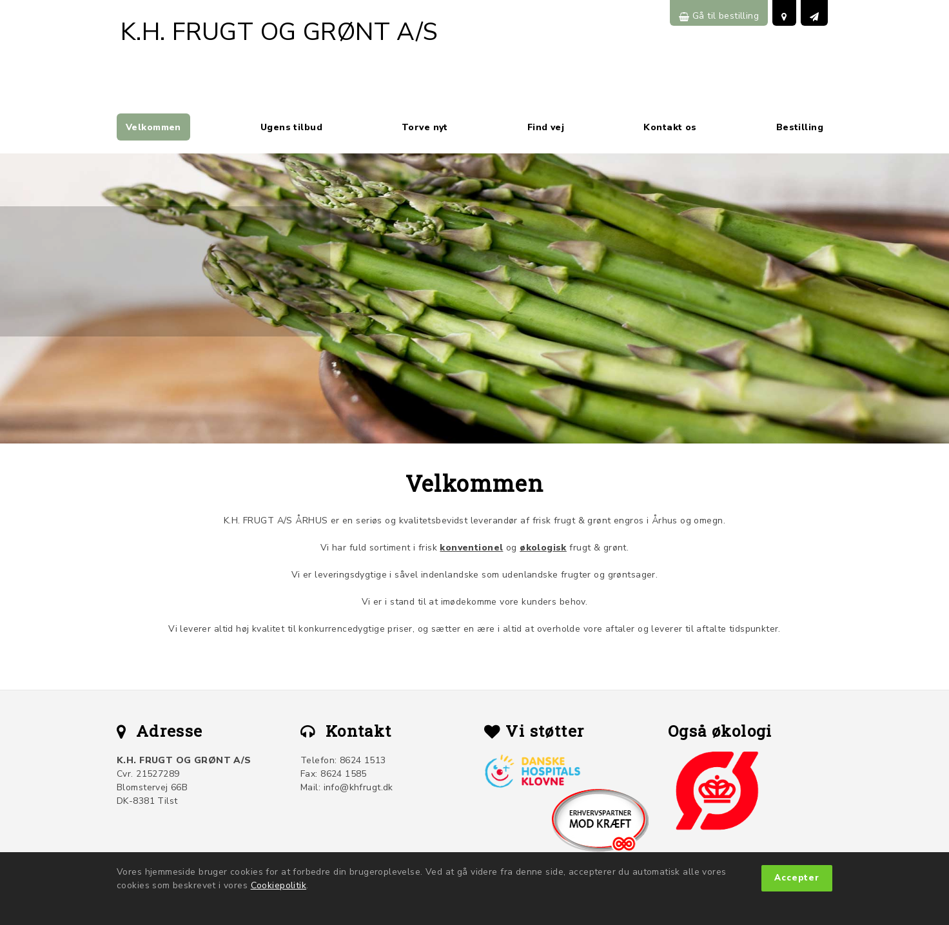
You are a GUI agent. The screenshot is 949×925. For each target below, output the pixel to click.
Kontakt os (669, 127)
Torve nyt (425, 127)
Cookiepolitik (278, 885)
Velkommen (153, 127)
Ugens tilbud (291, 127)
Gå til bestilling (719, 16)
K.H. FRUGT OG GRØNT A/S (279, 31)
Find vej (545, 127)
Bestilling (799, 127)
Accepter (796, 878)
